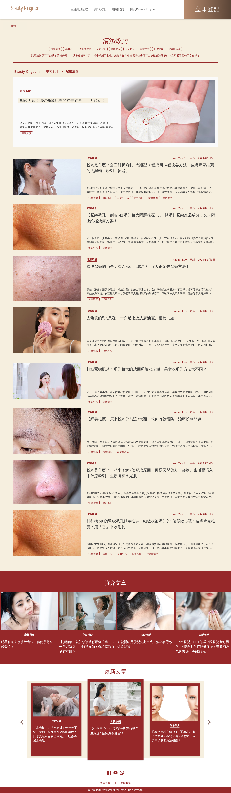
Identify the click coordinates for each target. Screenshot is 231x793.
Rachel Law (180, 259)
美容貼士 (52, 71)
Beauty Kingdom (27, 71)
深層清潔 (72, 71)
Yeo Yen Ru (180, 158)
